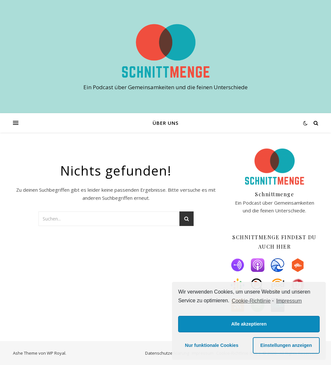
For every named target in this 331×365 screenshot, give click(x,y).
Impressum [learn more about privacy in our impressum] (289, 301)
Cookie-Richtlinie (251, 301)
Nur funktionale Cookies (212, 345)
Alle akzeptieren (249, 324)
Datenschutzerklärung (167, 353)
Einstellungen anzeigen (286, 345)
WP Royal (56, 353)
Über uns (165, 123)
